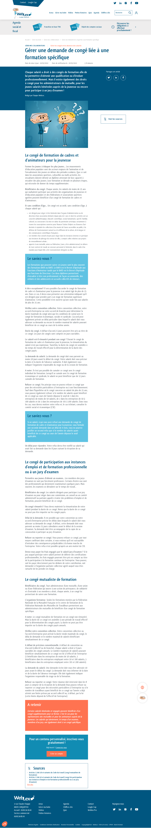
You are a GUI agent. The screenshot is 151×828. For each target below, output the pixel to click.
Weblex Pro (92, 810)
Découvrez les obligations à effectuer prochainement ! (124, 27)
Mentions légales (33, 825)
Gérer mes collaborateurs (51, 40)
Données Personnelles (67, 825)
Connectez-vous (61, 748)
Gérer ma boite (36, 40)
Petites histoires (81, 13)
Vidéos (70, 13)
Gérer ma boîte (60, 13)
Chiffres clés (105, 13)
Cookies (77, 825)
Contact (23, 2)
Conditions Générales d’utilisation (50, 825)
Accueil (27, 40)
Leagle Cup (32, 2)
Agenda (96, 13)
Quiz (90, 13)
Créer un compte (56, 754)
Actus (51, 13)
